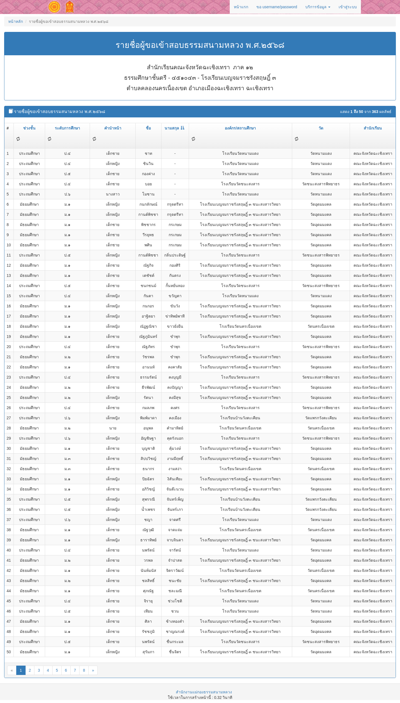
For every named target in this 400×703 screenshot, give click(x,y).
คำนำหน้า (112, 128)
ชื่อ (148, 128)
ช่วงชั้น (29, 128)
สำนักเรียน (373, 128)
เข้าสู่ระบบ (348, 7)
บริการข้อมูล (317, 7)
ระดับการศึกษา (67, 128)
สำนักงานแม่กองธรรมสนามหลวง (204, 692)
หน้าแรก (241, 7)
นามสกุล (174, 128)
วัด (321, 128)
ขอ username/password (276, 7)
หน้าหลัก (15, 21)
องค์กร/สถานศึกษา (240, 128)
